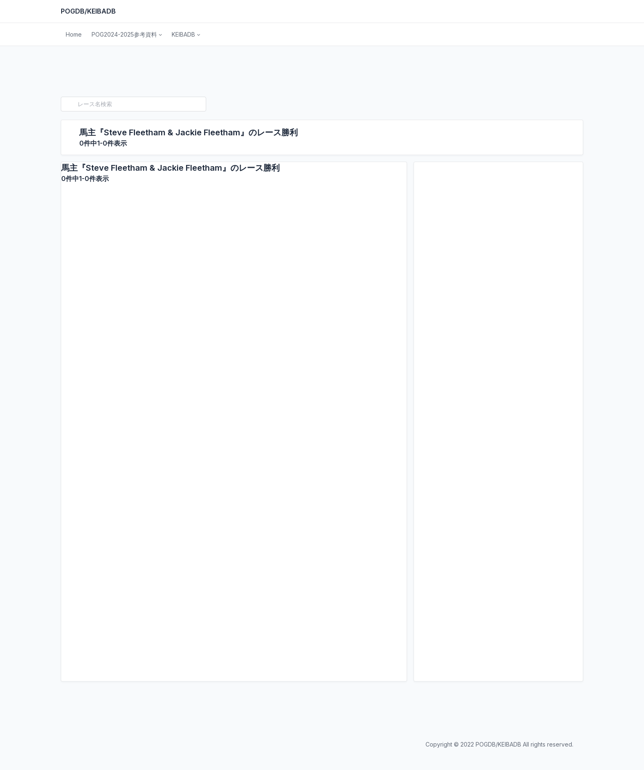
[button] (127, 34)
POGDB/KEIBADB (88, 11)
